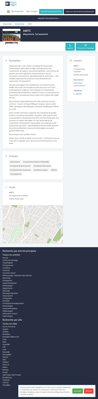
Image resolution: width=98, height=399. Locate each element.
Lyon (4, 342)
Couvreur (6, 261)
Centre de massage (10, 251)
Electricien (7, 269)
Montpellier (7, 347)
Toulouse (6, 374)
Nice (4, 353)
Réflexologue (8, 303)
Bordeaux (6, 327)
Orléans (6, 356)
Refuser (89, 391)
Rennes (5, 363)
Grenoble (6, 337)
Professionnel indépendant (13, 296)
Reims (5, 361)
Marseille (6, 344)
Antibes (6, 324)
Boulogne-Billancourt (11, 329)
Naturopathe (8, 288)
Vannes (6, 376)
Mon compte (31, 11)
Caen (5, 332)
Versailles (6, 379)
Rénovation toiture (10, 306)
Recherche (17, 11)
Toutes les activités (11, 246)
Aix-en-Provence (9, 319)
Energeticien (7, 272)
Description (29, 39)
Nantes (5, 351)
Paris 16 (6, 358)
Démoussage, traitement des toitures (17, 267)
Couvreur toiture (9, 264)
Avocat (5, 249)
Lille (4, 339)
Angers (5, 322)
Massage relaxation (10, 286)
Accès (49, 39)
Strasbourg (7, 371)
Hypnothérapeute (9, 274)
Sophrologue (8, 308)
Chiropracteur (8, 256)
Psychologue (8, 298)
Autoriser (77, 391)
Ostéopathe (7, 291)
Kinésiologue (8, 277)
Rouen (5, 366)
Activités (40, 39)
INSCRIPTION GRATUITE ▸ (51, 12)
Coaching (6, 259)
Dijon (5, 334)
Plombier (6, 293)
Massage (6, 283)
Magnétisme (7, 281)
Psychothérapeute (10, 301)
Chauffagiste (8, 254)
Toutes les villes (10, 316)
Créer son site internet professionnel (79, 12)
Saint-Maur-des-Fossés (12, 369)
